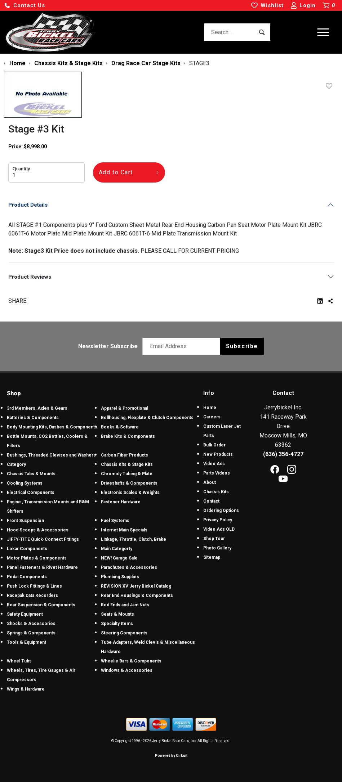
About (209, 482)
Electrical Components (30, 492)
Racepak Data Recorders (32, 595)
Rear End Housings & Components (137, 595)
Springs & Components (31, 632)
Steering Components (124, 632)
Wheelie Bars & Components (131, 661)
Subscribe (242, 346)
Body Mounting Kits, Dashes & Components (52, 427)
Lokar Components (27, 548)
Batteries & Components (33, 417)
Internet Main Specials (124, 529)
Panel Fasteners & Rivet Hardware (42, 567)
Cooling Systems (25, 483)
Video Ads (214, 463)
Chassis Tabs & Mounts (31, 473)
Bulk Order (214, 445)
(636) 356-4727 (283, 454)
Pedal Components (27, 576)
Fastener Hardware (121, 501)
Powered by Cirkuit (171, 756)
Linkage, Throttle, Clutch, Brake (133, 539)
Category (16, 464)
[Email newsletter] (182, 346)
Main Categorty (116, 548)
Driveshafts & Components (129, 483)
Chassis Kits (216, 491)
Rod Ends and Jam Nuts (125, 604)
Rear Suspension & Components (41, 604)
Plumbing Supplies (120, 576)
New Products (218, 454)
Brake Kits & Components (128, 436)
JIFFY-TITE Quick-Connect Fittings (43, 539)
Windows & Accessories (126, 670)
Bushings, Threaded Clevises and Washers (51, 455)
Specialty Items (117, 623)
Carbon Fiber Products (124, 455)
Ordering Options (221, 510)
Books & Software (120, 427)
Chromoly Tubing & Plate (126, 473)
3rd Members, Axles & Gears (37, 408)
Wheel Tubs (19, 661)
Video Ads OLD (219, 529)
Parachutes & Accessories (129, 567)
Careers (212, 416)
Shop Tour (214, 538)
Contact (211, 501)
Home (209, 407)
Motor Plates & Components (37, 558)
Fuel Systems (115, 520)
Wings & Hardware (26, 689)
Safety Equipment (25, 614)
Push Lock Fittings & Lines (34, 586)
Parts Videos (216, 473)
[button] (24, 5)
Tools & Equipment (26, 642)
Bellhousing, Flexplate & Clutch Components (147, 417)
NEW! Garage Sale (119, 558)
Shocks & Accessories (31, 623)
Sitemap (211, 557)
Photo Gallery (217, 547)
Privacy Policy (217, 519)
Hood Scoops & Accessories (37, 529)
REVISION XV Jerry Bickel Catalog (136, 586)
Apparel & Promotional (124, 408)
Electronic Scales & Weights (130, 492)
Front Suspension (25, 520)
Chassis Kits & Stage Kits (127, 464)
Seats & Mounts (117, 614)
